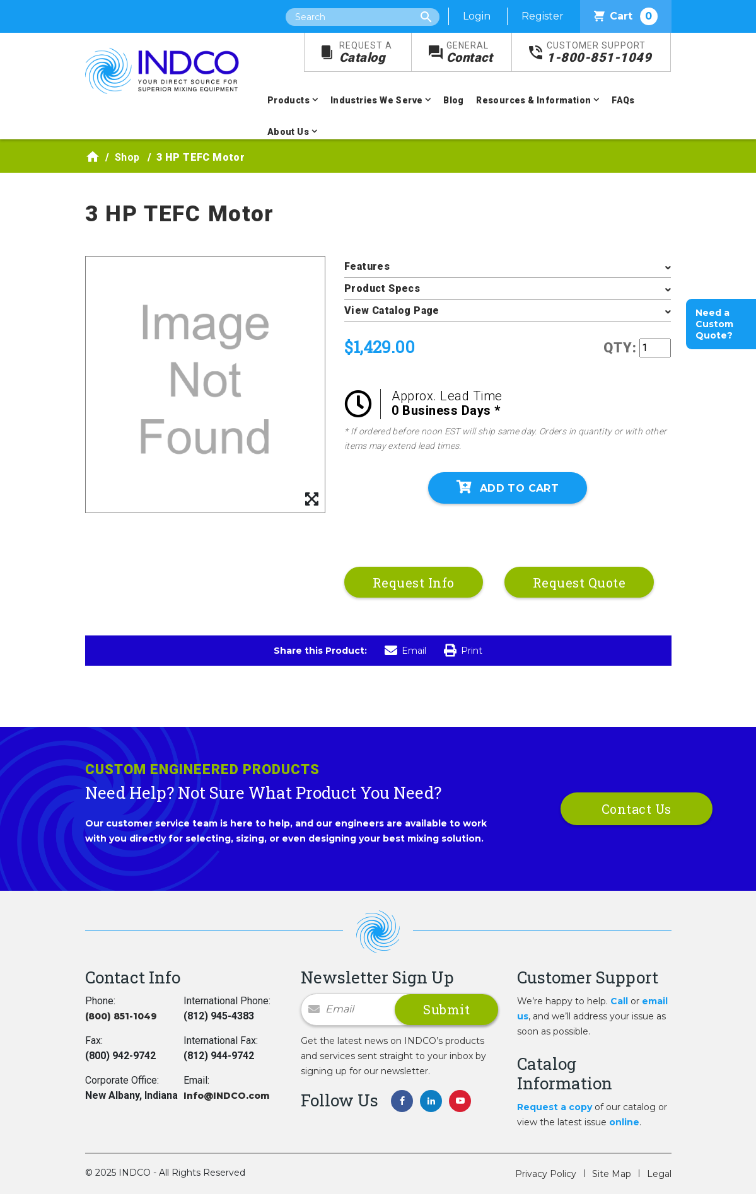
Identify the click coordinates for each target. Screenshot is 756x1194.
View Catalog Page (391, 310)
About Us (288, 132)
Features (367, 266)
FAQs (623, 100)
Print (463, 650)
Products (288, 100)
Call (619, 1001)
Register (542, 16)
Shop (127, 157)
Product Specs (382, 288)
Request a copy (554, 1107)
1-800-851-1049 (599, 52)
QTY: (620, 348)
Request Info (414, 582)
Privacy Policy (545, 1174)
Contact (469, 52)
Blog (453, 100)
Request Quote (579, 582)
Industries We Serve (376, 100)
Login (477, 16)
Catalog (365, 52)
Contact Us (637, 809)
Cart (626, 16)
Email (405, 650)
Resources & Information (533, 100)
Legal (659, 1174)
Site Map (611, 1174)
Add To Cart (508, 487)
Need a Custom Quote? (714, 324)
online (624, 1122)
